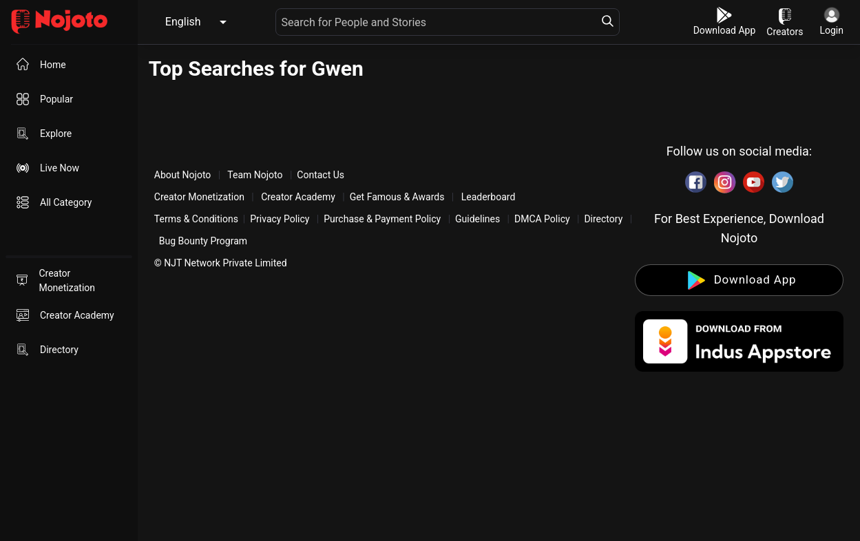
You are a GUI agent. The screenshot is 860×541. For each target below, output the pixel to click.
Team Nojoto (255, 174)
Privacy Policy (279, 218)
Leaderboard (488, 196)
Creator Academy (298, 196)
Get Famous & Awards (397, 196)
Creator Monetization (200, 196)
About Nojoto (183, 174)
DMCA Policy (542, 218)
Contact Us (320, 174)
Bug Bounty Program (203, 240)
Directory (603, 218)
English (183, 21)
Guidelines (477, 218)
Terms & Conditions (196, 218)
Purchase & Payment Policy (382, 218)
